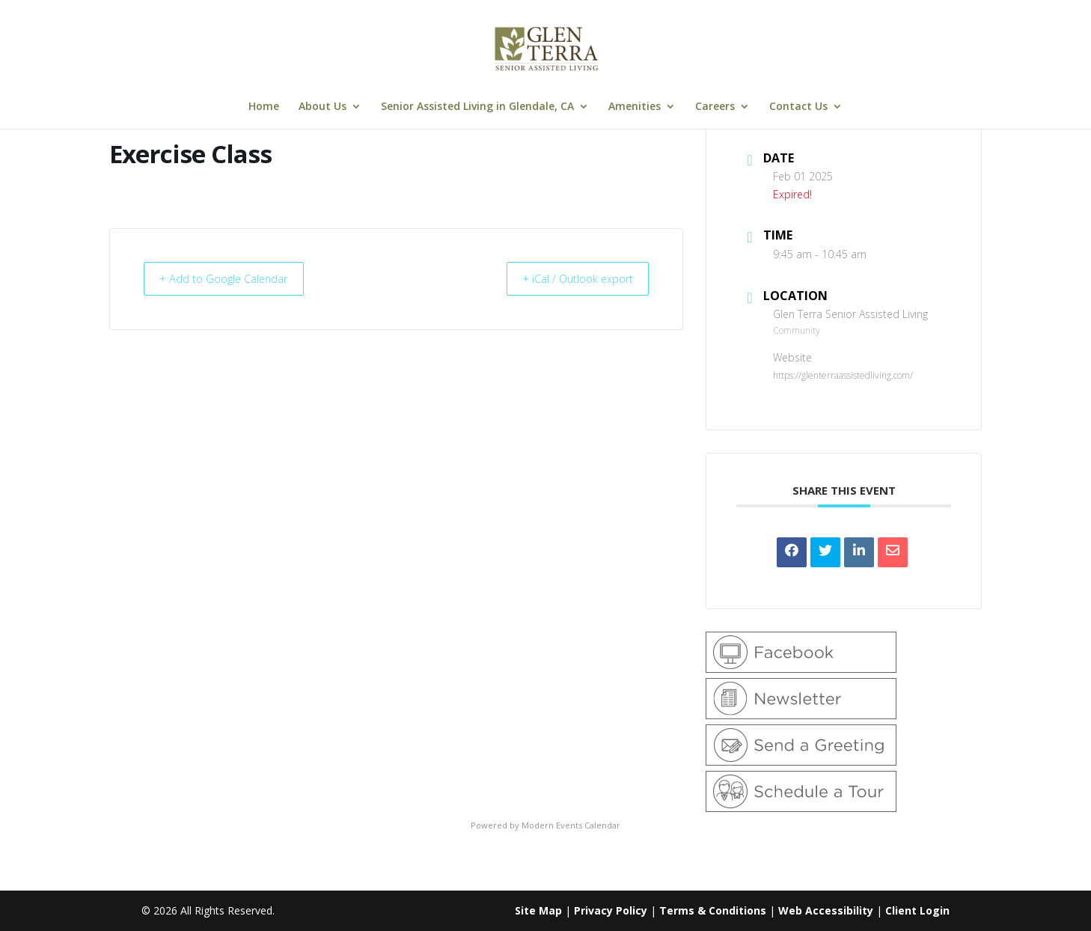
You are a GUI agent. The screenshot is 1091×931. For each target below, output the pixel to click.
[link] (547, 47)
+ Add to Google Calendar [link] (230, 278)
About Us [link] (322, 107)
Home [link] (263, 107)
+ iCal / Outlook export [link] (570, 278)
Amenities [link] (634, 107)
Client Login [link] (917, 910)
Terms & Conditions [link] (712, 910)
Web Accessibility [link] (825, 910)
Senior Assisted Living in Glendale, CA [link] (477, 107)
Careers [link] (715, 107)
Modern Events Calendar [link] (571, 825)
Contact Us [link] (798, 107)
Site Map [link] (538, 910)
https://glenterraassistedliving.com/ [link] (843, 375)
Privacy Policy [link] (610, 910)
